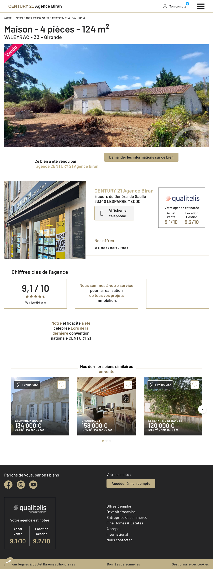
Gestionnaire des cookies (190, 564)
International (117, 534)
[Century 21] (35, 6)
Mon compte (175, 6)
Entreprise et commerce (126, 517)
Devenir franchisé (121, 511)
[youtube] (33, 484)
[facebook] (8, 484)
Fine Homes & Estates (124, 523)
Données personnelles (123, 564)
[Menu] (201, 6)
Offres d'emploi (118, 506)
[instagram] (21, 484)
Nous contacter (119, 540)
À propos (113, 528)
